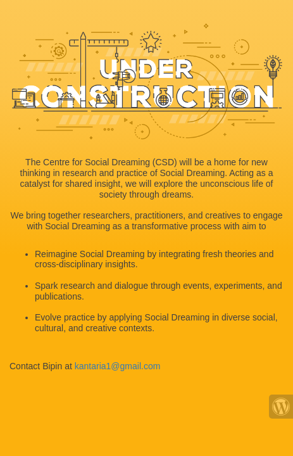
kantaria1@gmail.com (118, 366)
